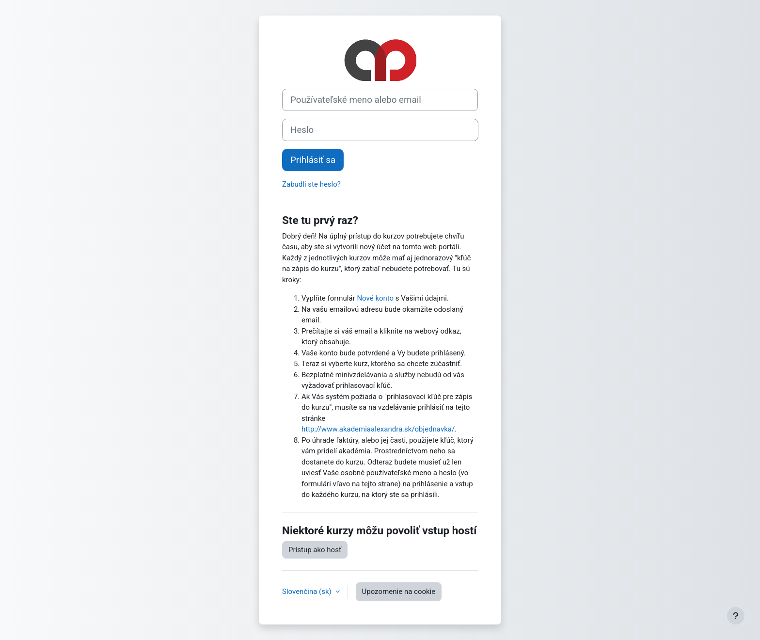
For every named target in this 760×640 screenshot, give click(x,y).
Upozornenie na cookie (399, 591)
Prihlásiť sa (312, 160)
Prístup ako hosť (314, 549)
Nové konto (375, 298)
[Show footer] (735, 615)
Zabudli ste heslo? (311, 184)
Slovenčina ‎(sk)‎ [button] (307, 591)
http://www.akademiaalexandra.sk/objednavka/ (378, 429)
